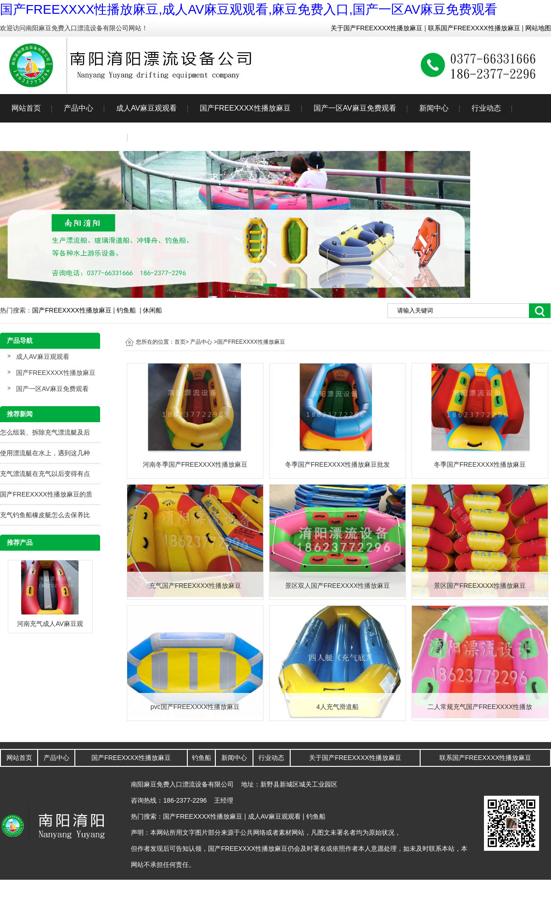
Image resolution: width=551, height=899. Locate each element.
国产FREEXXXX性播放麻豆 (245, 108)
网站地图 (537, 28)
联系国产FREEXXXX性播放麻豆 (473, 28)
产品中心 (78, 108)
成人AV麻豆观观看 (146, 108)
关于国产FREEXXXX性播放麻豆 (377, 28)
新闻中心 (434, 108)
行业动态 (486, 108)
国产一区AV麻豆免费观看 (355, 108)
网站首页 (26, 108)
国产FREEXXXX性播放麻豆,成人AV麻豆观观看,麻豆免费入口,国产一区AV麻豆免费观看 (248, 9)
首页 (180, 342)
